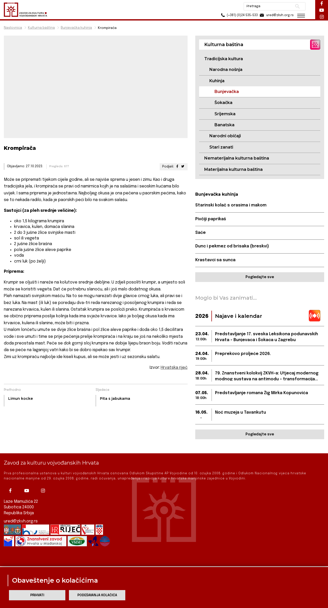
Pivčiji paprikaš (210, 219)
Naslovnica (13, 27)
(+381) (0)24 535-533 (238, 15)
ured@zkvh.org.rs (21, 512)
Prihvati (37, 595)
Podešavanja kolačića (97, 595)
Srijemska (224, 113)
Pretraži (297, 6)
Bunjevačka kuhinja (76, 27)
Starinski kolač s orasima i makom (230, 205)
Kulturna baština (41, 27)
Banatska (224, 124)
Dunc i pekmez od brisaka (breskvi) (232, 246)
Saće (200, 232)
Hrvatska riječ (174, 367)
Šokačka (223, 102)
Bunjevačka (226, 91)
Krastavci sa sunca (215, 260)
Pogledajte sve (259, 277)
